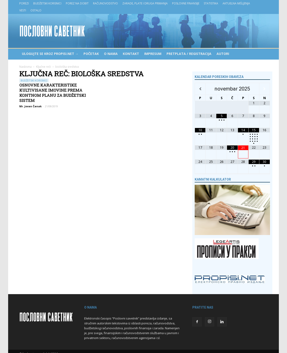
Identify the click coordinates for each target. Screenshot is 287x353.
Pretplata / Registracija (189, 53)
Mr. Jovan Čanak (30, 106)
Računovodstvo (105, 3)
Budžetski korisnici (47, 3)
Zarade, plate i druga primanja (145, 3)
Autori (223, 53)
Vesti (22, 10)
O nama (111, 53)
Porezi (24, 3)
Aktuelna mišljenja (236, 3)
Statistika (211, 3)
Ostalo (35, 10)
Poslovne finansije (185, 3)
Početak (91, 53)
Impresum (152, 53)
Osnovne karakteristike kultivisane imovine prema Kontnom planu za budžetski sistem (52, 92)
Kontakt (131, 53)
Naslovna (25, 67)
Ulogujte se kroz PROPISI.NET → (50, 53)
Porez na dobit (77, 3)
